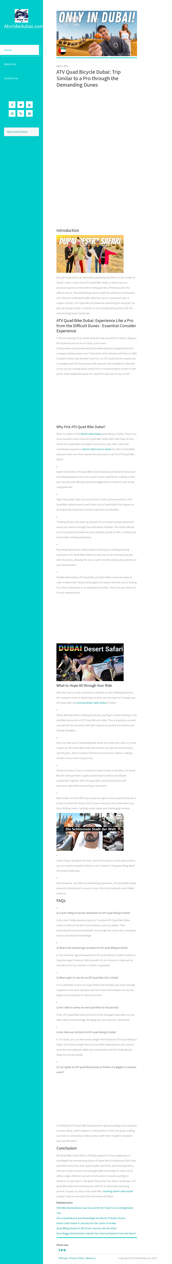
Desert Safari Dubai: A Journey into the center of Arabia (86, 1223)
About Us (10, 64)
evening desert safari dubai (91, 702)
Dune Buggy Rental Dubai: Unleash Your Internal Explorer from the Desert (96, 1233)
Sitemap (62, 1258)
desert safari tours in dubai (96, 449)
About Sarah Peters (17, 131)
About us (90, 1258)
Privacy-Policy (76, 1258)
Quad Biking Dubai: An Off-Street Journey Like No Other (86, 1228)
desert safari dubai (91, 433)
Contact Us (11, 78)
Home (8, 50)
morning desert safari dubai (118, 1191)
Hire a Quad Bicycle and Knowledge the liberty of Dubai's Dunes (91, 1218)
